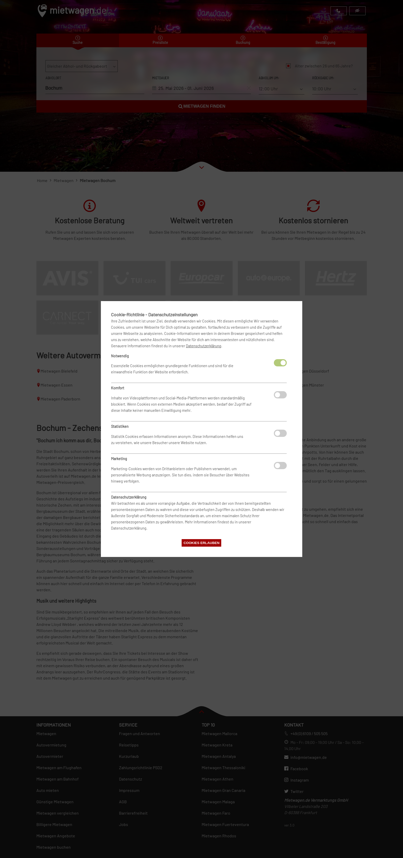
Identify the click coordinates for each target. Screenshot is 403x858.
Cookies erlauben (201, 543)
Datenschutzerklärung (203, 346)
